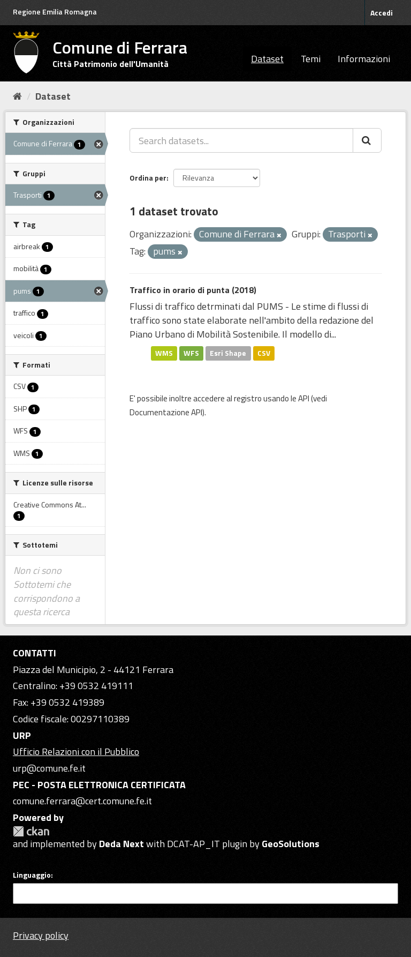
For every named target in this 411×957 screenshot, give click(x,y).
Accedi (381, 12)
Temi (311, 58)
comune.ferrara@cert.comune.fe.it (82, 801)
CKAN (31, 831)
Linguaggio (32, 875)
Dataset (267, 58)
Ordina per (148, 177)
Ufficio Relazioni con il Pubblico (76, 751)
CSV (263, 353)
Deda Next (121, 843)
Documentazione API (166, 412)
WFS (191, 353)
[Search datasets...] (241, 140)
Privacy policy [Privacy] (40, 935)
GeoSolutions (290, 843)
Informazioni (364, 58)
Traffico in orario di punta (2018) (193, 289)
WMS (164, 353)
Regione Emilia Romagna (55, 11)
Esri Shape (228, 353)
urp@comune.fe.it (49, 768)
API (303, 398)
